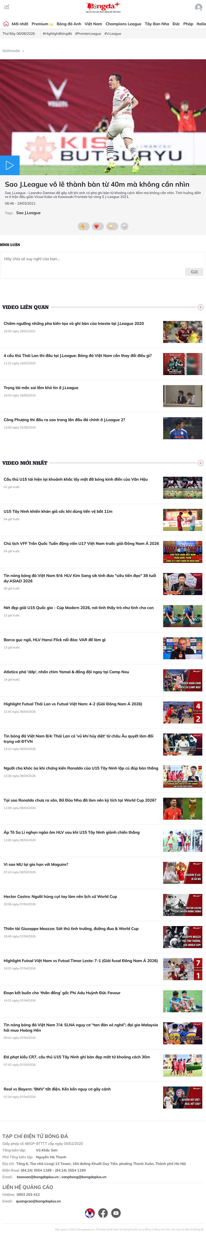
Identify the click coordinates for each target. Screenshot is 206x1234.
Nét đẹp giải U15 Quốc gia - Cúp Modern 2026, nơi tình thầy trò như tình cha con (79, 607)
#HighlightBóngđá (57, 33)
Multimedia (11, 51)
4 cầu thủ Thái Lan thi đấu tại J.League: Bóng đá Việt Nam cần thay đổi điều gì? (78, 355)
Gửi (194, 272)
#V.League (113, 33)
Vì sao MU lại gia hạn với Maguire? (36, 864)
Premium (42, 23)
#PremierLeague (88, 33)
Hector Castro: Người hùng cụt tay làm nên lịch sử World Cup (60, 896)
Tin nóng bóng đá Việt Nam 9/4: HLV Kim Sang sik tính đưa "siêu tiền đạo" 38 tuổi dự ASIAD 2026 (80, 578)
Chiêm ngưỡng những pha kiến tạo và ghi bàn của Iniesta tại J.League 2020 (74, 323)
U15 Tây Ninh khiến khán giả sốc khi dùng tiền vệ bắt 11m (58, 511)
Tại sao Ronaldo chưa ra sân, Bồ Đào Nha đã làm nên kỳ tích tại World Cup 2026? (80, 800)
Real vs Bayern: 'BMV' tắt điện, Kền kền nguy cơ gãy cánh (57, 1089)
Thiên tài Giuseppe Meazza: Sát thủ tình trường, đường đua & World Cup (71, 928)
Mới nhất (20, 23)
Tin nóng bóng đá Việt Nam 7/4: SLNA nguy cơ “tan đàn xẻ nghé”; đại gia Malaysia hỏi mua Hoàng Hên (81, 1027)
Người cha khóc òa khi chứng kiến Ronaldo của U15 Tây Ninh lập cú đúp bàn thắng (81, 768)
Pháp (188, 23)
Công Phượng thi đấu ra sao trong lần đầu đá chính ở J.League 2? (64, 419)
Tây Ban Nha (157, 23)
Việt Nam (93, 23)
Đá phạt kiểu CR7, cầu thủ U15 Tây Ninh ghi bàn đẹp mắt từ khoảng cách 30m (77, 1056)
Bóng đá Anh (69, 23)
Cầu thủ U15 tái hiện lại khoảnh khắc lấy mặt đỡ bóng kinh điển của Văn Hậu (76, 479)
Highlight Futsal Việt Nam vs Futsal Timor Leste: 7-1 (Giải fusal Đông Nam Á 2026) (81, 960)
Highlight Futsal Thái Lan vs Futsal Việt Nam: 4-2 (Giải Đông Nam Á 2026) (73, 703)
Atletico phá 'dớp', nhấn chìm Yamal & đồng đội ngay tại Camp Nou (66, 671)
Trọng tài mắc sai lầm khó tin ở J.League (41, 387)
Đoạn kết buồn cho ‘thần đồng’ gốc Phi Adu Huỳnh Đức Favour (62, 992)
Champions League (123, 23)
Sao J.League (28, 212)
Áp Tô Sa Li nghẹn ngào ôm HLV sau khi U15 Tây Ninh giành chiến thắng (72, 832)
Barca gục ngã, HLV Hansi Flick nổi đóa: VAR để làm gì (55, 639)
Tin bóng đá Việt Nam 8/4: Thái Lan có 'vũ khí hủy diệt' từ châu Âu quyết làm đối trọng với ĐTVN (78, 738)
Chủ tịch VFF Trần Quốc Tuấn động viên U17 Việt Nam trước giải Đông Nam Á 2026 (81, 543)
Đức (176, 23)
